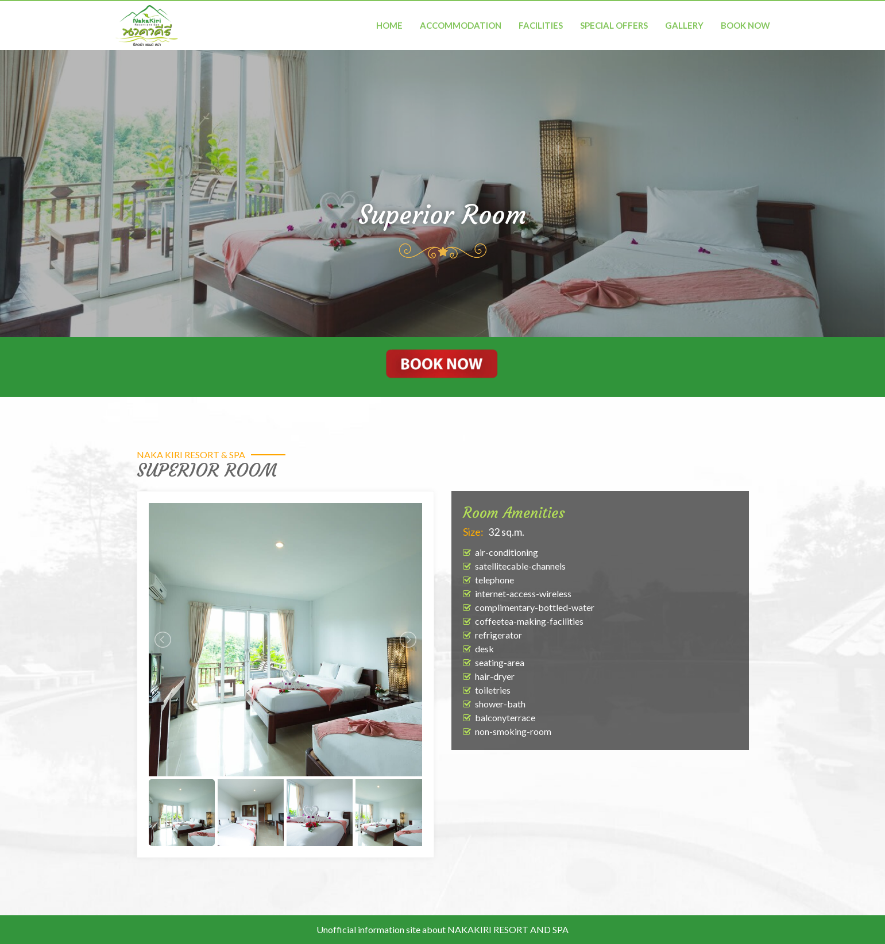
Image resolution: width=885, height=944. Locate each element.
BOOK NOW (745, 25)
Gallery (684, 25)
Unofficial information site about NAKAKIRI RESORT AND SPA (442, 929)
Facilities (541, 25)
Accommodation (460, 25)
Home (389, 25)
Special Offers (614, 25)
